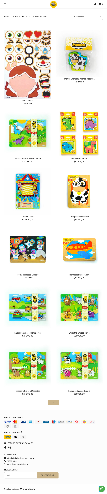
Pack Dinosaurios (79, 158)
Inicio (6, 16)
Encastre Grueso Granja (79, 391)
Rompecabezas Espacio (28, 275)
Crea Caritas (27, 100)
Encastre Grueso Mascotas (27, 391)
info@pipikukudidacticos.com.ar (19, 458)
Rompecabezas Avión (79, 275)
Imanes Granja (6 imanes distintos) (79, 79)
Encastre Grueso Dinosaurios (27, 158)
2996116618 (10, 461)
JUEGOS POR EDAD (22, 16)
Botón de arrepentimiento (16, 464)
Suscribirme (47, 475)
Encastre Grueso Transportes (27, 333)
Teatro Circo (28, 217)
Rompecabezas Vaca (79, 217)
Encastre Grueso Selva (79, 333)
